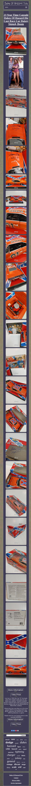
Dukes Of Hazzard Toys (16, 775)
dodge (9, 742)
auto (8, 758)
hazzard (11, 745)
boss (23, 755)
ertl (19, 767)
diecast (17, 764)
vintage (10, 764)
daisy (8, 767)
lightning (19, 751)
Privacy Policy (16, 780)
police (20, 749)
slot (16, 769)
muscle (7, 739)
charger (11, 754)
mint (18, 739)
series (12, 758)
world (18, 755)
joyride (23, 762)
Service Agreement (16, 783)
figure (19, 746)
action (25, 739)
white (8, 749)
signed (24, 749)
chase (23, 746)
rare (13, 739)
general (11, 761)
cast (24, 767)
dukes (23, 742)
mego (24, 764)
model (16, 743)
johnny (18, 758)
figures (18, 762)
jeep (21, 739)
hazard (14, 749)
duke (24, 758)
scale (14, 767)
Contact (16, 778)
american (10, 752)
